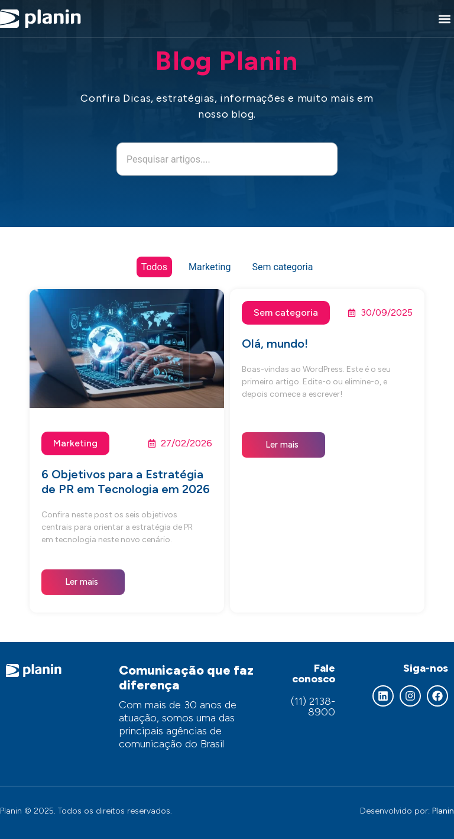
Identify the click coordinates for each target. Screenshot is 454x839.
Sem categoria (282, 267)
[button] (444, 18)
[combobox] (227, 159)
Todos (154, 267)
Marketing (210, 267)
